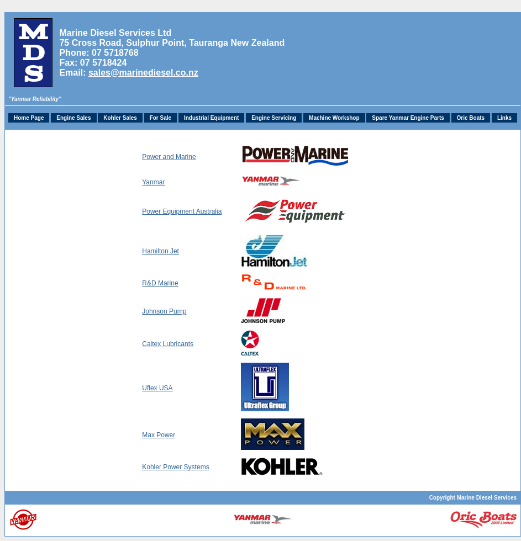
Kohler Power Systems (175, 467)
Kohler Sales (120, 118)
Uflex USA (157, 388)
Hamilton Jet (160, 251)
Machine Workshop (334, 118)
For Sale (160, 118)
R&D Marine (160, 283)
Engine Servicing (273, 118)
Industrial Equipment (211, 118)
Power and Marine (169, 157)
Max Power (158, 435)
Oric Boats (471, 118)
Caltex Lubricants (167, 344)
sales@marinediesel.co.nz (143, 72)
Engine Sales (73, 118)
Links (504, 118)
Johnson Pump (164, 311)
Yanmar (153, 182)
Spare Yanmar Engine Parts (408, 118)
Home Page (29, 118)
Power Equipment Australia (182, 211)
